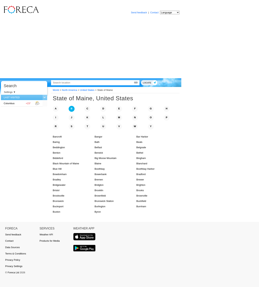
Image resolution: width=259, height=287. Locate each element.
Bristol (56, 190)
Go (132, 82)
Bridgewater (59, 185)
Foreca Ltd (13, 272)
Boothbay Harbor (145, 168)
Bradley (57, 179)
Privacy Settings (13, 266)
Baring (56, 142)
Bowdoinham (60, 174)
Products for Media (50, 240)
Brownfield (100, 195)
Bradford (141, 174)
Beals (139, 142)
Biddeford (58, 158)
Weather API (46, 234)
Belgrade (141, 147)
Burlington (100, 206)
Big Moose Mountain (106, 158)
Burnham (141, 206)
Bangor (98, 136)
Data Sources (12, 247)
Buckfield (141, 201)
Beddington (59, 147)
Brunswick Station (104, 201)
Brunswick (58, 201)
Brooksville (58, 195)
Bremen (99, 179)
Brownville (141, 195)
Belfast (98, 147)
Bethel (139, 152)
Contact (154, 12)
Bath (97, 142)
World (56, 90)
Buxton (56, 211)
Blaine (98, 163)
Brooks (140, 190)
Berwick (99, 152)
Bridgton (99, 185)
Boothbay (100, 168)
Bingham (141, 158)
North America (69, 90)
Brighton (140, 185)
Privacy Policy (12, 260)
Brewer (140, 179)
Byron (98, 211)
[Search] (93, 82)
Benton (56, 152)
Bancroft (57, 136)
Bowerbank (101, 174)
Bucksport (58, 206)
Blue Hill (57, 168)
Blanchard (141, 163)
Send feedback (139, 12)
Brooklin (99, 190)
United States (87, 90)
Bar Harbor (142, 136)
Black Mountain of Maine (66, 163)
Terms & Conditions (15, 253)
